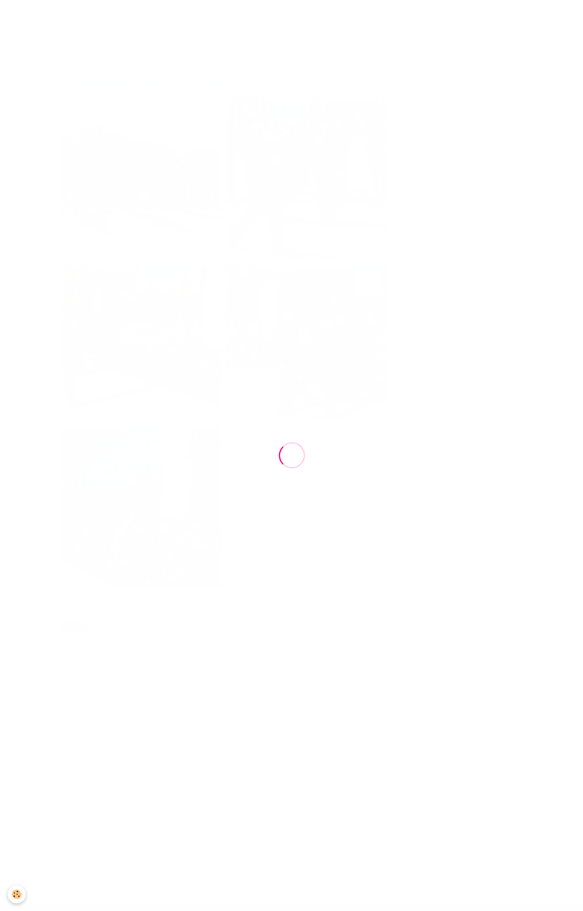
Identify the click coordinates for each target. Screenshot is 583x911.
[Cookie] (17, 894)
